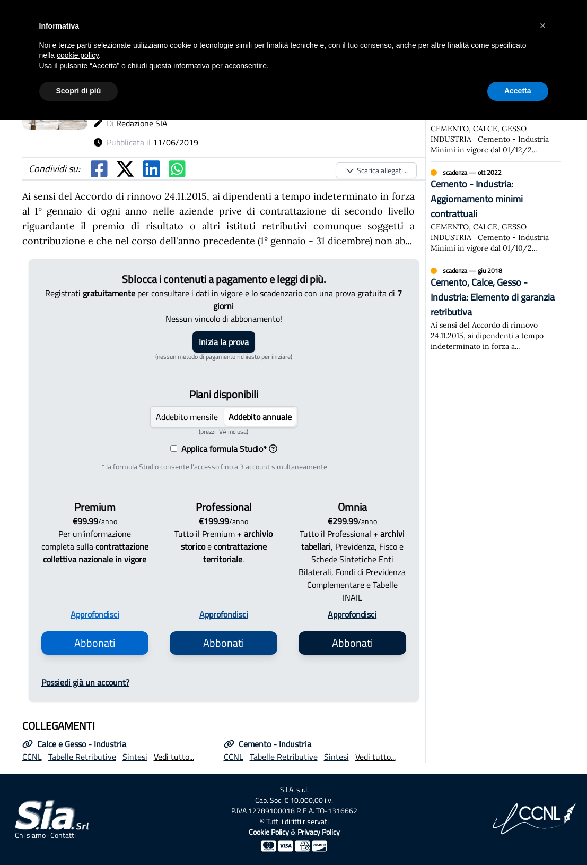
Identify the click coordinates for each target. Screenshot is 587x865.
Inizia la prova (224, 342)
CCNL (32, 756)
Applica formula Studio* (227, 448)
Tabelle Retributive (82, 756)
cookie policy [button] (78, 55)
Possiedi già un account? (85, 682)
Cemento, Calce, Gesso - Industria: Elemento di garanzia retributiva (493, 297)
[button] (543, 25)
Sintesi (134, 756)
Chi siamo (30, 835)
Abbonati (94, 643)
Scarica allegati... (376, 170)
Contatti (63, 835)
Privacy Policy (318, 831)
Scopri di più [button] (78, 91)
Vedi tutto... (174, 756)
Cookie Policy (269, 831)
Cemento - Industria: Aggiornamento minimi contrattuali (477, 199)
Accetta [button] (517, 91)
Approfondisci (95, 614)
